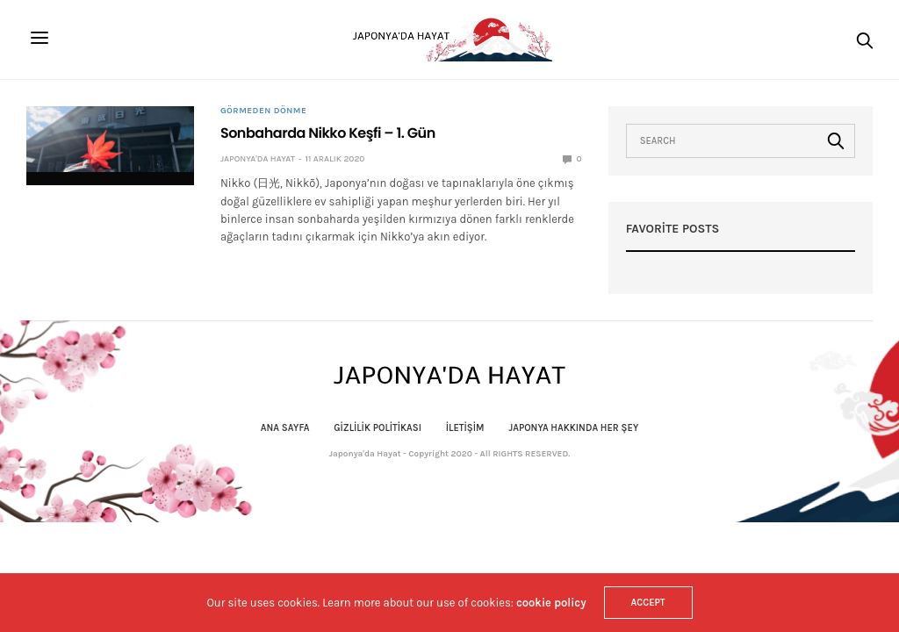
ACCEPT (648, 602)
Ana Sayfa (285, 428)
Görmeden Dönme (263, 110)
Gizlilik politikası (377, 428)
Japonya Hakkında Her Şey (573, 428)
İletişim (465, 428)
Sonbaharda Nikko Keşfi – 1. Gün (327, 133)
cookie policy (551, 602)
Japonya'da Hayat (257, 159)
